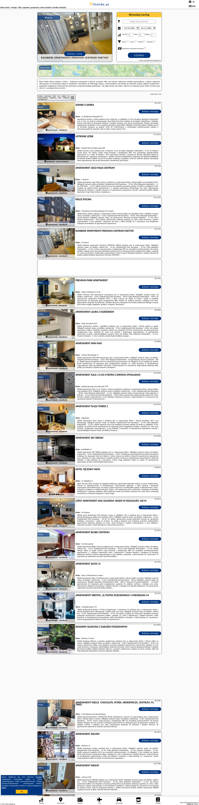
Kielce (40, 107)
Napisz (196, 804)
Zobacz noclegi (150, 111)
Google (38, 777)
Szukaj (139, 55)
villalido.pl (99, 4)
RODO (4, 788)
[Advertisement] (99, 677)
